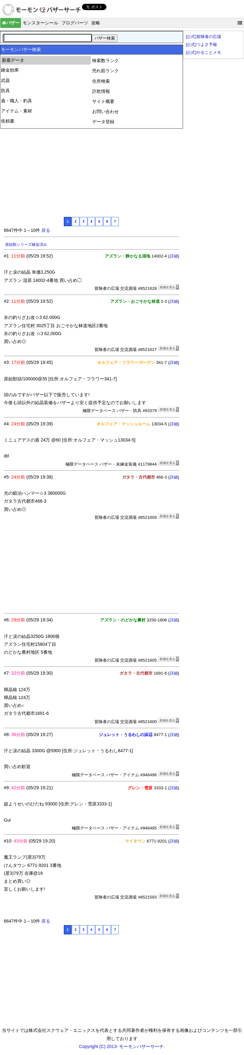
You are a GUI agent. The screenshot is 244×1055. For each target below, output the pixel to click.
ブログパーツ (74, 22)
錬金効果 (10, 70)
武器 (5, 80)
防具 (5, 90)
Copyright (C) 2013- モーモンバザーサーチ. (122, 1046)
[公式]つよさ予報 (201, 44)
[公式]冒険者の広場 (203, 37)
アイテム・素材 (16, 110)
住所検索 (101, 81)
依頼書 (7, 121)
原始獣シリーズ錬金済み (26, 244)
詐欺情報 (101, 91)
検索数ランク (105, 60)
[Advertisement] (51, 172)
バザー (10, 22)
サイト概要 (103, 101)
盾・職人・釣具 (16, 100)
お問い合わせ (105, 111)
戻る (45, 230)
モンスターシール (40, 22)
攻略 (95, 22)
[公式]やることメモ (203, 52)
